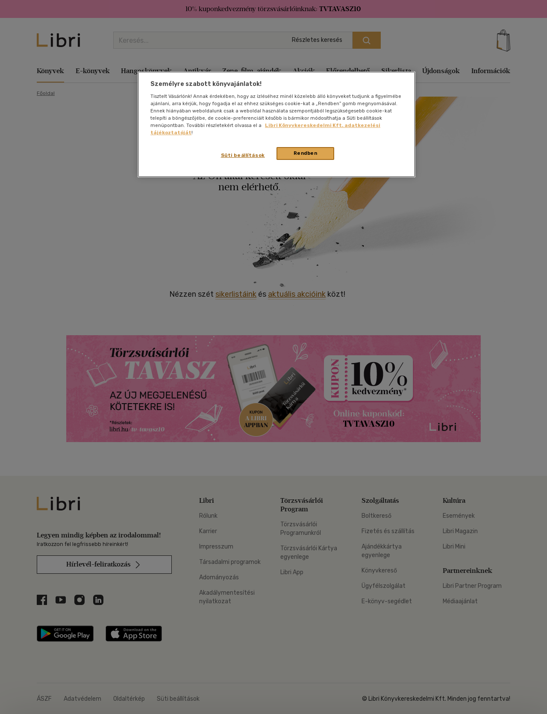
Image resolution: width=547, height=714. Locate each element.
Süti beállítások (243, 155)
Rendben (306, 153)
